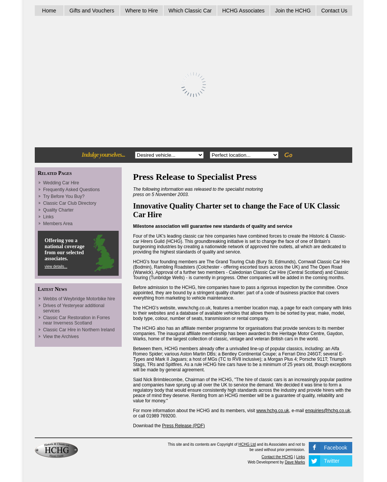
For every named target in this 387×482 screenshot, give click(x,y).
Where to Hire (141, 11)
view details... (56, 266)
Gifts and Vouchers (92, 11)
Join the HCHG (293, 11)
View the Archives (61, 336)
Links (48, 216)
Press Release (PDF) (183, 425)
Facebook (335, 448)
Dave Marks (295, 462)
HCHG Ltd (247, 444)
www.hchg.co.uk (272, 410)
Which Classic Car (190, 11)
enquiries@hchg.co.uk (327, 410)
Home (49, 11)
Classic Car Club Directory (69, 203)
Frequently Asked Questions (71, 189)
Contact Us (334, 11)
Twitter (331, 461)
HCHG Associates (243, 11)
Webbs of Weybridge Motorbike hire (79, 298)
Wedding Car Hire (61, 182)
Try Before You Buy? (64, 196)
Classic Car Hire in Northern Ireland (79, 329)
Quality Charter (58, 210)
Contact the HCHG (277, 457)
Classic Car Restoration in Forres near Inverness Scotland (76, 320)
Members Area (58, 223)
